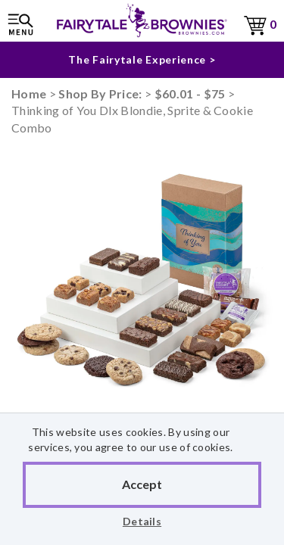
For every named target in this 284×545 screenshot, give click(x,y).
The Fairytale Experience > (141, 59)
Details (142, 521)
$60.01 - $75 (190, 93)
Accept (142, 484)
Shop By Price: (101, 93)
